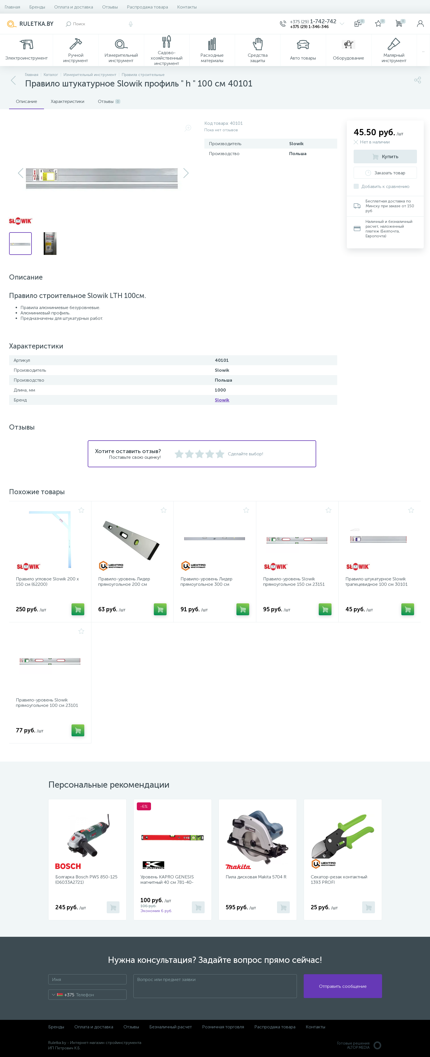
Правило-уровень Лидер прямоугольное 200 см (124, 581)
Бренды (37, 7)
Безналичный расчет (170, 1026)
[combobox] (61, 994)
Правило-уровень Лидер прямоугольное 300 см (206, 581)
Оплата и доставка (73, 7)
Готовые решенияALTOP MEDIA (359, 1045)
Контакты (187, 7)
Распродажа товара (147, 7)
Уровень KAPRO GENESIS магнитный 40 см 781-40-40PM (167, 882)
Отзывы (110, 7)
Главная (12, 7)
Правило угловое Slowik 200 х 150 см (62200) (47, 581)
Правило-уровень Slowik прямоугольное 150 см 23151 (294, 581)
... (423, 50)
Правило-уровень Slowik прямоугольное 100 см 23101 (47, 702)
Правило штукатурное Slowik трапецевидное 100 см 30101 (376, 581)
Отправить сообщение (343, 986)
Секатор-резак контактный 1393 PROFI (339, 879)
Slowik (222, 400)
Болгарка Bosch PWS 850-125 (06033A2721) (86, 879)
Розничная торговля (223, 1026)
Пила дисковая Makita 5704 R (256, 877)
